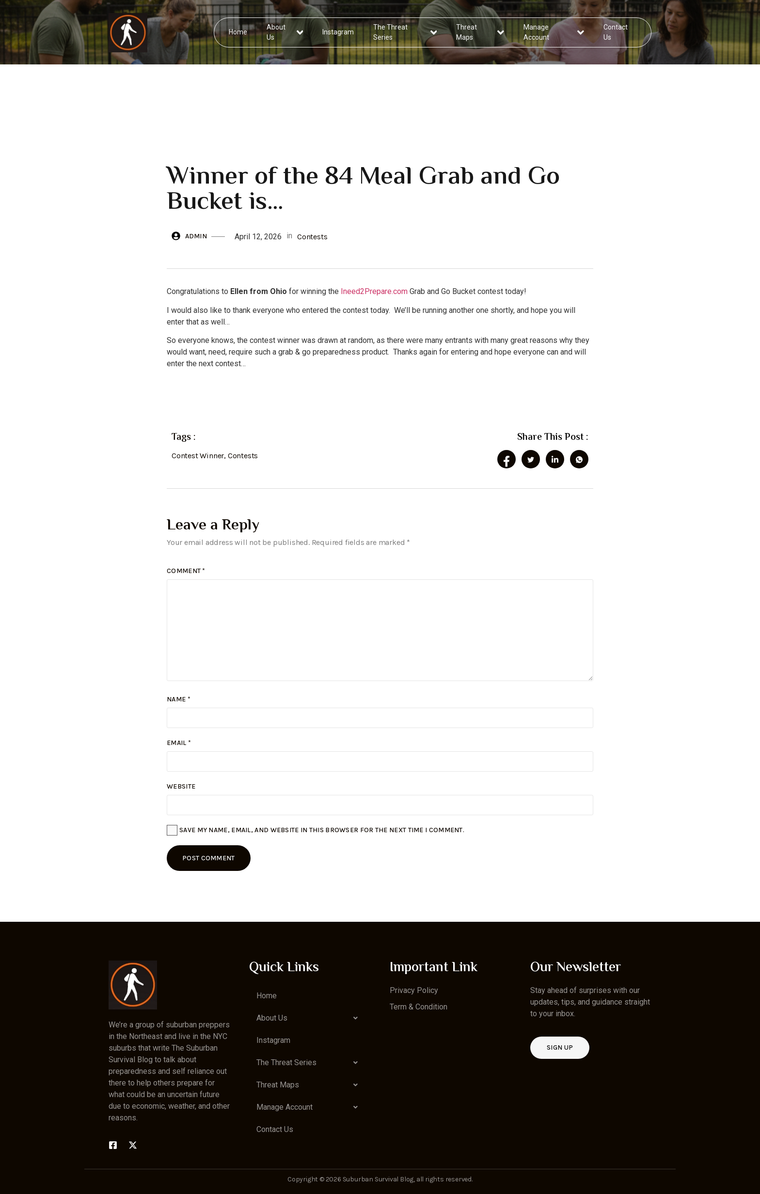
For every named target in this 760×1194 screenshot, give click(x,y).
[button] (309, 1018)
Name (178, 699)
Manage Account (553, 32)
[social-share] (506, 459)
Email (179, 743)
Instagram (338, 32)
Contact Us (615, 32)
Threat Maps (480, 32)
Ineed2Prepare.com (373, 291)
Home (238, 32)
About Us (285, 32)
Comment (186, 571)
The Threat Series (405, 32)
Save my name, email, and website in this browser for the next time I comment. (321, 830)
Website (181, 786)
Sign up (560, 1047)
